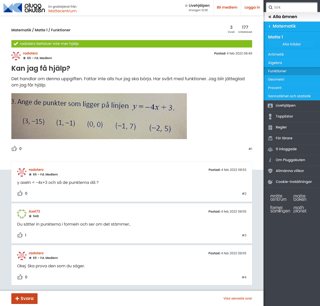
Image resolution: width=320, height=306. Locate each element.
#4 (244, 277)
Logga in (252, 7)
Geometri (276, 79)
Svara (27, 298)
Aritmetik (276, 54)
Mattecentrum (62, 11)
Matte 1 (41, 30)
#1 (250, 149)
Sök (270, 7)
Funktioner (60, 30)
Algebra (275, 63)
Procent (275, 88)
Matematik (21, 30)
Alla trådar (291, 44)
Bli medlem (227, 7)
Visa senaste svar (237, 298)
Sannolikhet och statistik (289, 96)
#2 (244, 194)
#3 (244, 235)
